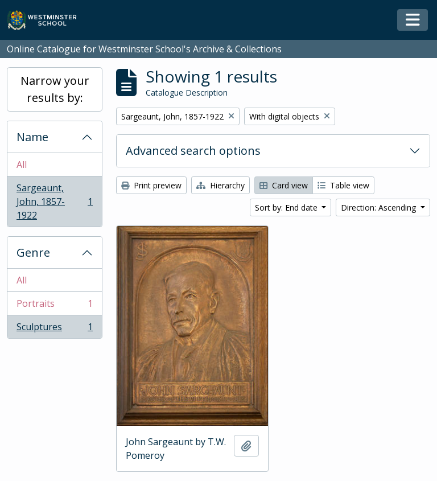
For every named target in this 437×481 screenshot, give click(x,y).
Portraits (54, 306)
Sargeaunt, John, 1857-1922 (54, 201)
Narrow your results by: (54, 89)
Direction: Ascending (379, 207)
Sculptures (54, 329)
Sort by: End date (287, 207)
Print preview (151, 185)
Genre (33, 252)
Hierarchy (220, 185)
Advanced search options (193, 150)
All (22, 164)
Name (32, 137)
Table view (343, 185)
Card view (283, 185)
